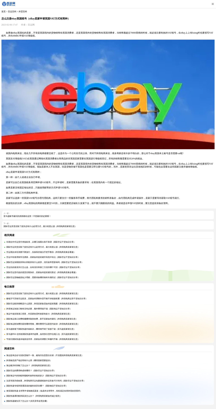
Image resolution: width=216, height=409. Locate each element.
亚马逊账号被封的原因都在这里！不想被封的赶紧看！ (27, 216)
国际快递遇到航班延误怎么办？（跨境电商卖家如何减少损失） (34, 396)
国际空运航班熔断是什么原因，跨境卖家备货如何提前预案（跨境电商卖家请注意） (42, 304)
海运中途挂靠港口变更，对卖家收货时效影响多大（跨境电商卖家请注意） (39, 314)
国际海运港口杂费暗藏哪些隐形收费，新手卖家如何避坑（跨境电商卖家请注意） (42, 319)
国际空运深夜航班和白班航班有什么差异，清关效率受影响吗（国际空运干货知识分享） (44, 262)
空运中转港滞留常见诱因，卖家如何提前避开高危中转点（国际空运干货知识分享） (42, 257)
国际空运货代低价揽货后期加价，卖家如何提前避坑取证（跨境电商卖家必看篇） (42, 272)
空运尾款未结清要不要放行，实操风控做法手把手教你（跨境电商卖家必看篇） (41, 252)
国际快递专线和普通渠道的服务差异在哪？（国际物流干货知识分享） (37, 386)
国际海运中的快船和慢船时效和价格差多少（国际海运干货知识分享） (37, 376)
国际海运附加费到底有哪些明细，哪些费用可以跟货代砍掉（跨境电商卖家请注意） (42, 324)
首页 (3, 11)
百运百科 (12, 11)
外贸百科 (23, 11)
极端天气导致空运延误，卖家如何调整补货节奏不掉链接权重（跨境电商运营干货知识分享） (46, 299)
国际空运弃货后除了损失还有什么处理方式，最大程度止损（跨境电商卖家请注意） (40, 226)
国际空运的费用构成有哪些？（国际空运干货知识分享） (31, 371)
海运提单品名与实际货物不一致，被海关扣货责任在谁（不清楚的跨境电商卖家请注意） (44, 355)
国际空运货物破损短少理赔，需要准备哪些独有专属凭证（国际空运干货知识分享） (42, 277)
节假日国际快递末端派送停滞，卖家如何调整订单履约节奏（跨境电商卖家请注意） (42, 339)
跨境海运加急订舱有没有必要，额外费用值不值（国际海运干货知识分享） (39, 309)
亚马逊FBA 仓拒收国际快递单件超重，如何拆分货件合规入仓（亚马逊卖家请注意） (43, 334)
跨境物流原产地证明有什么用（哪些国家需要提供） (29, 360)
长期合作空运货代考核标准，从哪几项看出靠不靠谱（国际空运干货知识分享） (41, 242)
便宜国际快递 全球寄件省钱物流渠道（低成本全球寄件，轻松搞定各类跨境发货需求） (44, 391)
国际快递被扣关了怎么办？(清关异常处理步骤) (26, 401)
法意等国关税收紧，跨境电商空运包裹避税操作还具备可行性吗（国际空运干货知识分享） (45, 381)
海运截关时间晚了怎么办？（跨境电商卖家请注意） (29, 365)
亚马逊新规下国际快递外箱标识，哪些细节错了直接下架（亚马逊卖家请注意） (41, 329)
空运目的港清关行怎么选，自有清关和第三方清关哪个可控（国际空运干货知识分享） (43, 267)
